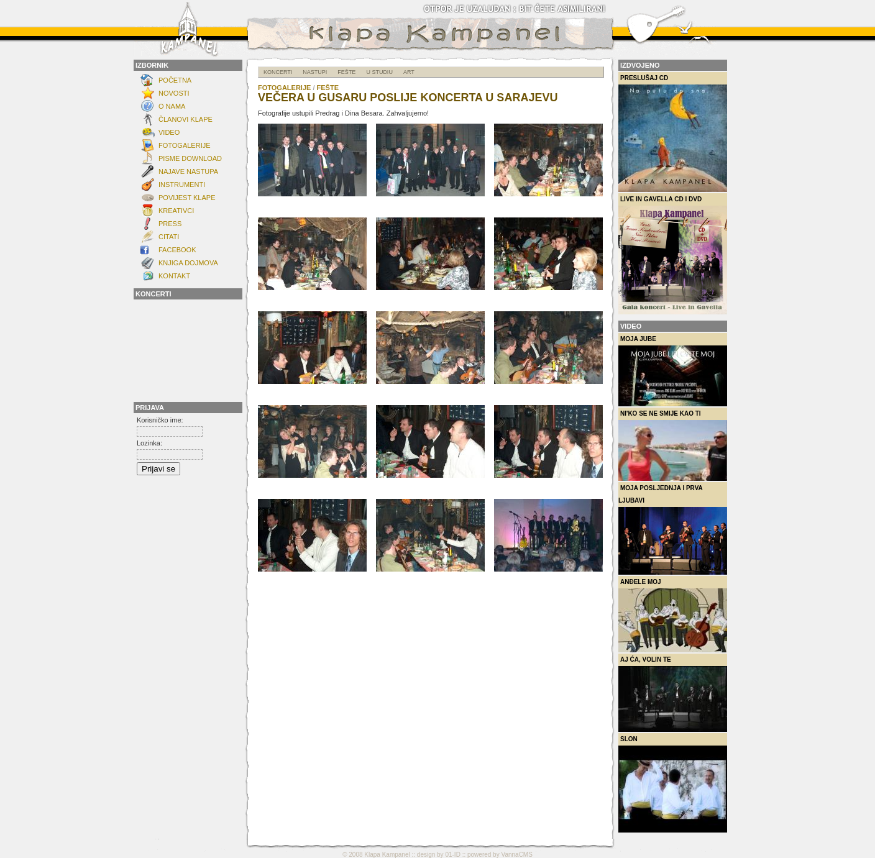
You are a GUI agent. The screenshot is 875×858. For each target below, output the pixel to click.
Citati (168, 236)
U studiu (379, 72)
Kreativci (176, 210)
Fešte (346, 72)
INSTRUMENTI (181, 184)
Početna (174, 80)
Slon (672, 784)
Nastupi (315, 72)
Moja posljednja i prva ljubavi (672, 530)
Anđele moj (672, 615)
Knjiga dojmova (188, 263)
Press (169, 223)
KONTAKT (174, 276)
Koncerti (277, 72)
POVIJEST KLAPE (187, 197)
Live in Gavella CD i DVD (672, 255)
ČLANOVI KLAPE (185, 119)
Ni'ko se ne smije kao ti (672, 445)
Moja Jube (672, 370)
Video (169, 132)
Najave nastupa (188, 171)
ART (409, 72)
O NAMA (171, 106)
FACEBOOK (177, 249)
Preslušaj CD (672, 133)
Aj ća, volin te (672, 694)
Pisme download (190, 158)
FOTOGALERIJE (184, 145)
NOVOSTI (174, 93)
